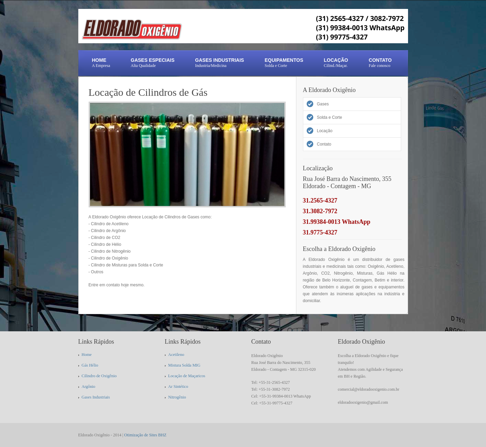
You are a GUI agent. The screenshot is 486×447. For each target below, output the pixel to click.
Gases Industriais (96, 397)
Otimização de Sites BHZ (145, 435)
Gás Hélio (90, 365)
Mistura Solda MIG (184, 365)
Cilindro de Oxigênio (99, 376)
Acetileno (176, 354)
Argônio (88, 386)
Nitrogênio (177, 397)
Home (87, 354)
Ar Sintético (178, 386)
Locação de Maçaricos (186, 376)
